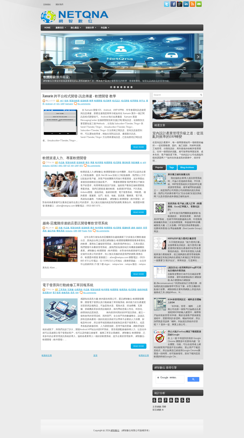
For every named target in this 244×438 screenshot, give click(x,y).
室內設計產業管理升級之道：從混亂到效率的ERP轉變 (177, 135)
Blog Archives (187, 167)
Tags (171, 167)
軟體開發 (98, 100)
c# (54, 103)
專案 (92, 162)
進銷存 (139, 227)
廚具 (72, 292)
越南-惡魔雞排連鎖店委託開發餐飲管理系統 (75, 223)
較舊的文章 (144, 355)
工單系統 (62, 289)
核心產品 (77, 27)
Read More (138, 147)
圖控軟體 (126, 162)
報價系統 (123, 289)
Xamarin (69, 103)
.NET (62, 100)
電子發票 (57, 292)
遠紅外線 (51, 230)
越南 (133, 227)
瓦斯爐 (70, 289)
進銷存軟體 (142, 289)
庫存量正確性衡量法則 (179, 174)
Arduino (46, 165)
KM (72, 165)
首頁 (95, 355)
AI (141, 162)
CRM (75, 230)
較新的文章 (47, 355)
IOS (58, 103)
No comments (83, 103)
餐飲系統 (60, 230)
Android (49, 103)
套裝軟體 (84, 100)
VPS (81, 165)
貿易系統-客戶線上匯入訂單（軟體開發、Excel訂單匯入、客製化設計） (185, 206)
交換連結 (47, 4)
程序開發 (134, 100)
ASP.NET (54, 165)
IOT (68, 165)
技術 (66, 100)
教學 (91, 100)
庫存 (87, 162)
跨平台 (142, 100)
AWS (60, 165)
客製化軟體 (74, 100)
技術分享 (92, 27)
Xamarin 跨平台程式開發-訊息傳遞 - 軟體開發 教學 (79, 95)
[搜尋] (168, 377)
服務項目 (62, 27)
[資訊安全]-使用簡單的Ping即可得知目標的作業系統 (184, 269)
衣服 (60, 227)
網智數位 (115, 430)
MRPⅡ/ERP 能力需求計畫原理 (182, 238)
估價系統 (78, 289)
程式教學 (107, 100)
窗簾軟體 (126, 227)
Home (47, 27)
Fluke (84, 230)
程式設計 (116, 100)
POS (90, 230)
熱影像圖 (135, 162)
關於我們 (59, 4)
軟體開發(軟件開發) (56, 77)
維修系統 (66, 292)
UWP (62, 103)
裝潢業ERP (47, 292)
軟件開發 (99, 162)
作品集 (106, 27)
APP (144, 162)
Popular (159, 167)
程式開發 (125, 100)
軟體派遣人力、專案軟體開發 (65, 157)
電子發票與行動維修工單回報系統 (68, 284)
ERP (64, 165)
